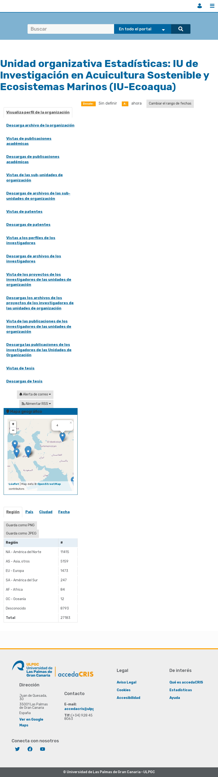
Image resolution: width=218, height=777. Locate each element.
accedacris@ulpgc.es (83, 709)
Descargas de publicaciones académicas (32, 159)
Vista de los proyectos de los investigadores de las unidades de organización (38, 279)
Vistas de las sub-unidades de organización (34, 177)
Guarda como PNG (20, 525)
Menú (212, 6)
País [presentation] (29, 512)
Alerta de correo (35, 394)
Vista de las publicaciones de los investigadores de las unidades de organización (38, 326)
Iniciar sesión (200, 6)
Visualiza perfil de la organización (38, 112)
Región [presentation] (13, 512)
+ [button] (13, 424)
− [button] (13, 430)
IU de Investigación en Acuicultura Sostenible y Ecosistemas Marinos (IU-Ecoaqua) (104, 75)
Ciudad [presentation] (45, 512)
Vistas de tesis (20, 368)
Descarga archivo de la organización (40, 125)
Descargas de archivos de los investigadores (33, 258)
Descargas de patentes (28, 224)
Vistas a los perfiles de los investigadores (30, 240)
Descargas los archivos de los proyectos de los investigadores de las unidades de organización (40, 303)
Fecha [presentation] (64, 512)
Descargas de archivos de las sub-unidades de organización (38, 196)
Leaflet (14, 484)
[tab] (13, 513)
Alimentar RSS (36, 404)
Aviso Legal (126, 682)
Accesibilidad (128, 698)
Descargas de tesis (24, 381)
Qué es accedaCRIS (186, 682)
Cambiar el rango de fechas (170, 103)
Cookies (124, 690)
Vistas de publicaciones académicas (28, 141)
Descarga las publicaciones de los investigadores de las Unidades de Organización (39, 349)
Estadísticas (180, 690)
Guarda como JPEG (21, 533)
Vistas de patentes (24, 211)
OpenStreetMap (49, 484)
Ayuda (174, 698)
